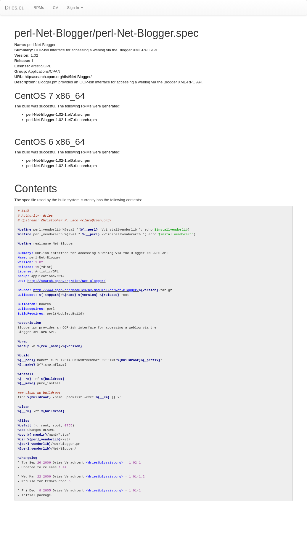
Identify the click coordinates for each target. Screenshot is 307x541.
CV (55, 7)
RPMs (38, 7)
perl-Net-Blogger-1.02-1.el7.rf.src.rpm (58, 114)
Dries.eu (15, 8)
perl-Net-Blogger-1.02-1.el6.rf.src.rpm (58, 160)
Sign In (75, 7)
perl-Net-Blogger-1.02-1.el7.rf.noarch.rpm (61, 120)
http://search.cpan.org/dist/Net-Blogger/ (58, 76)
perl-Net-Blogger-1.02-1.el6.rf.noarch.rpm (61, 166)
